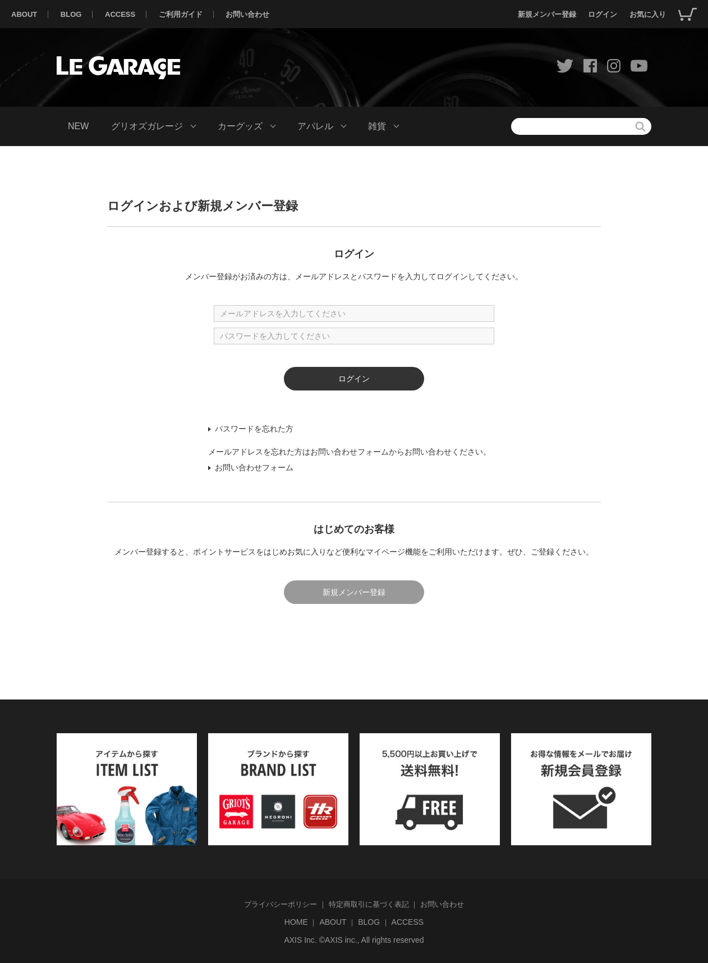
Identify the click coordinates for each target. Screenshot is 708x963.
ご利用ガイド (181, 14)
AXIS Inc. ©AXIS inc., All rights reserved (354, 939)
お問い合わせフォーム (254, 467)
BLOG (71, 14)
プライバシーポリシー (280, 904)
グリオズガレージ (147, 126)
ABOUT (24, 14)
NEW (78, 126)
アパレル (315, 126)
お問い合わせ (247, 14)
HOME (296, 921)
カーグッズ (240, 126)
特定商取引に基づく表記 (369, 904)
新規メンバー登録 (547, 14)
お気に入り (647, 14)
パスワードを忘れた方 (254, 428)
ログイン (602, 14)
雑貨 (377, 126)
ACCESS (120, 14)
